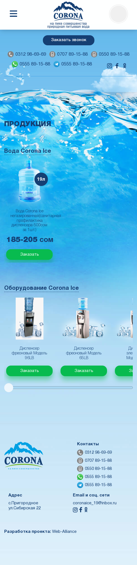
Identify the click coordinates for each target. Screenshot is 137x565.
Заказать (29, 254)
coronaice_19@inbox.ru (95, 503)
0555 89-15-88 (35, 64)
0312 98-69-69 (30, 54)
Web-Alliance (64, 532)
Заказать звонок (68, 40)
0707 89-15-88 (72, 54)
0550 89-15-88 (114, 54)
